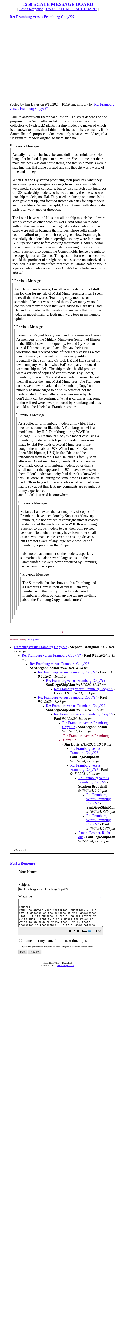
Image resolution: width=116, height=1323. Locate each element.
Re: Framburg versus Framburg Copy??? (51, 655)
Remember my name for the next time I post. (54, 946)
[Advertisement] (38, 60)
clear (111, 897)
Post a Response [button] (31, 9)
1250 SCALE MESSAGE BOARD (71, 9)
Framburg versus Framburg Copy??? (40, 647)
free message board (65, 971)
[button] (80, 937)
